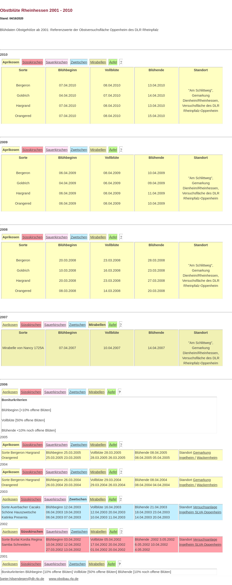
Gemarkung (202, 452)
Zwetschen (79, 62)
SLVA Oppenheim (208, 512)
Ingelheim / (187, 457)
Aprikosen (10, 325)
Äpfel (113, 62)
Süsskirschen (32, 62)
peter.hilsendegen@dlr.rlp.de (22, 579)
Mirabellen (98, 62)
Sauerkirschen (57, 62)
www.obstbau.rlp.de (63, 579)
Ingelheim (187, 512)
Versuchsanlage (205, 507)
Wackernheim (207, 457)
